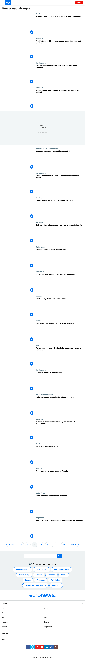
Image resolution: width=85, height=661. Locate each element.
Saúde (46, 617)
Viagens (5, 622)
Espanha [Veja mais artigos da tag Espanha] (51, 575)
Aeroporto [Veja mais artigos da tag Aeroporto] (56, 585)
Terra (46, 613)
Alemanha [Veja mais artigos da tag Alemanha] (41, 580)
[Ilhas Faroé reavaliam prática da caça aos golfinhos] (59, 283)
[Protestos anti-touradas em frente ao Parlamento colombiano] (59, 25)
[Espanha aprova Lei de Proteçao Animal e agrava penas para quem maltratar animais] (59, 233)
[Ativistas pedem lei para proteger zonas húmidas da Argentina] (59, 529)
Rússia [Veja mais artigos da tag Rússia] (63, 575)
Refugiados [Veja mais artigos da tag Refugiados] (55, 580)
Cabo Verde (40, 493)
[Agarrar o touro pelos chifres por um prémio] (59, 381)
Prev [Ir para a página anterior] (12, 545)
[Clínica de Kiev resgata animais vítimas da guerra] (59, 209)
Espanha (39, 222)
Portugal (39, 38)
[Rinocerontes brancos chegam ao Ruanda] (59, 479)
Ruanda (39, 468)
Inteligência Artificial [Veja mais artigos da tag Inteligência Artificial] (61, 569)
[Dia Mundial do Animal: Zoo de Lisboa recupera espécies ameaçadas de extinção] (59, 99)
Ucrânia (39, 198)
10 (64, 545)
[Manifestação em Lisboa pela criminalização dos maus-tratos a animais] (59, 49)
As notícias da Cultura (44, 394)
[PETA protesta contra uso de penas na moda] (59, 258)
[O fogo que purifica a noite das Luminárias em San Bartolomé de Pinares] (59, 406)
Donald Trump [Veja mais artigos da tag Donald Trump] (24, 575)
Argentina (40, 517)
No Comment (41, 14)
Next (3, 617)
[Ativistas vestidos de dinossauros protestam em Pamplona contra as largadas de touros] (59, 184)
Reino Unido (40, 247)
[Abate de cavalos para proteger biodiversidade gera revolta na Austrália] (59, 430)
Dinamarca (40, 271)
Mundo (39, 296)
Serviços (5, 633)
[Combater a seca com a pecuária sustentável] (59, 160)
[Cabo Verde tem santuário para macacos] (59, 504)
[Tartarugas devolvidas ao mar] (59, 455)
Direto (79, 3)
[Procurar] (43, 556)
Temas (4, 603)
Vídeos (4, 627)
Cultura (46, 622)
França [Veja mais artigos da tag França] (28, 580)
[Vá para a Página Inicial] (8, 2)
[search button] (59, 556)
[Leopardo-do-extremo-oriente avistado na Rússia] (59, 332)
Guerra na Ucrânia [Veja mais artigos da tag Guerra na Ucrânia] (22, 569)
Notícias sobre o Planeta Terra (47, 148)
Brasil (38, 345)
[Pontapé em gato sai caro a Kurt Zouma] (59, 307)
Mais (3, 639)
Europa (4, 608)
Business (5, 613)
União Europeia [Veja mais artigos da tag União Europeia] (41, 569)
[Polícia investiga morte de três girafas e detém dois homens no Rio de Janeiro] (59, 356)
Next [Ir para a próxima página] (72, 545)
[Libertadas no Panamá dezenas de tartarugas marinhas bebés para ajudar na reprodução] (59, 74)
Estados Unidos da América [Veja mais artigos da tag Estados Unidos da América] (35, 585)
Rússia (38, 321)
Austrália (39, 419)
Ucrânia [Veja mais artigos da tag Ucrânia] (39, 575)
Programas (48, 627)
